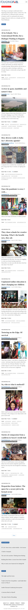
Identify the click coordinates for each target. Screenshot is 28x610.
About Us (6, 603)
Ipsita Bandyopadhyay (7, 143)
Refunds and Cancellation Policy (14, 604)
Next (14, 535)
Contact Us (13, 606)
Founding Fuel (5, 194)
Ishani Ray (4, 41)
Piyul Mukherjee (5, 240)
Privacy (17, 603)
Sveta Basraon (5, 94)
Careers (12, 603)
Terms (23, 603)
